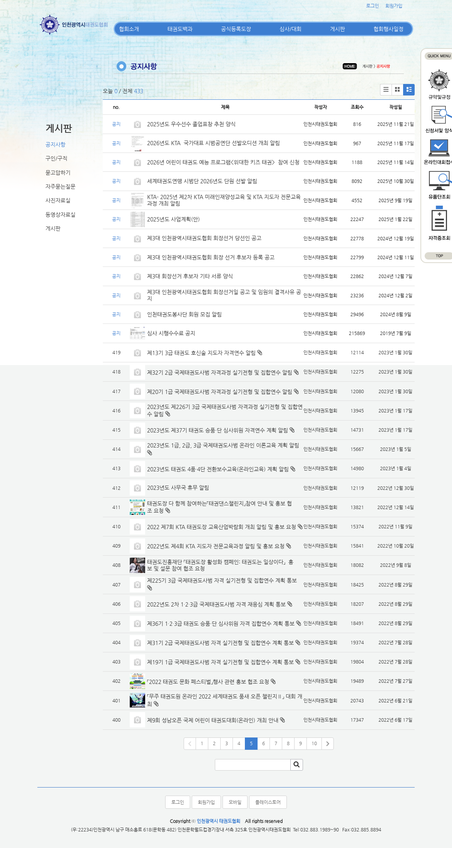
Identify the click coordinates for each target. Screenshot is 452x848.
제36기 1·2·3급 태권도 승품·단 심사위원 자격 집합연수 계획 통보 (221, 623)
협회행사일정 (388, 29)
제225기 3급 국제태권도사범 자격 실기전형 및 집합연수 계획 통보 (222, 580)
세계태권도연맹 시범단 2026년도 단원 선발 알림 (202, 181)
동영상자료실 (60, 214)
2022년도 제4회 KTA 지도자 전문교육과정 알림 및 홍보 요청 (216, 546)
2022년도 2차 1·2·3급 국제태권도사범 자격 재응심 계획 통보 (216, 604)
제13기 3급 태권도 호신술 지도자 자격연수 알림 (201, 353)
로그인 (372, 5)
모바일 (235, 802)
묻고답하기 (57, 172)
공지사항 (55, 144)
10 (314, 743)
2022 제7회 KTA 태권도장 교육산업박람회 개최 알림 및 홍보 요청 (221, 527)
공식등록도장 (236, 29)
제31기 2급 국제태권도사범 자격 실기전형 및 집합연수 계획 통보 (220, 643)
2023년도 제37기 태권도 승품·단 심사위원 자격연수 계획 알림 (217, 430)
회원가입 (393, 5)
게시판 (337, 29)
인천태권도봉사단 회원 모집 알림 (184, 314)
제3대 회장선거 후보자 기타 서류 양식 (190, 276)
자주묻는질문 (60, 186)
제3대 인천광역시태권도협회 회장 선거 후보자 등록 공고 (211, 257)
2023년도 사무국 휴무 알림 (178, 487)
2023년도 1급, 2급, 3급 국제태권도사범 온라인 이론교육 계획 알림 (223, 445)
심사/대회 (290, 29)
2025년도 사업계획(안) (173, 219)
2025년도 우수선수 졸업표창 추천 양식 (191, 124)
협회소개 (129, 29)
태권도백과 (180, 29)
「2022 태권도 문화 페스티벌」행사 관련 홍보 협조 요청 (208, 682)
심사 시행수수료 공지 (171, 333)
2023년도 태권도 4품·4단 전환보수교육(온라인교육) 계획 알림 (218, 469)
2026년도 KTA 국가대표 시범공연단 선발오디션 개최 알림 (213, 143)
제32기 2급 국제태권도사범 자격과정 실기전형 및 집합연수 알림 (219, 372)
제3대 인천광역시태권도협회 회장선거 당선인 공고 (204, 238)
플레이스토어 (268, 802)
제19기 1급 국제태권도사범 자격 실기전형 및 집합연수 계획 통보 (220, 662)
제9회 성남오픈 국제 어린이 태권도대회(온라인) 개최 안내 (212, 720)
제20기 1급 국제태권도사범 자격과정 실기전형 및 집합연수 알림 (219, 392)
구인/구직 (56, 158)
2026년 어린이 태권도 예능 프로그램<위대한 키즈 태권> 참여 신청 (223, 162)
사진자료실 (57, 200)
